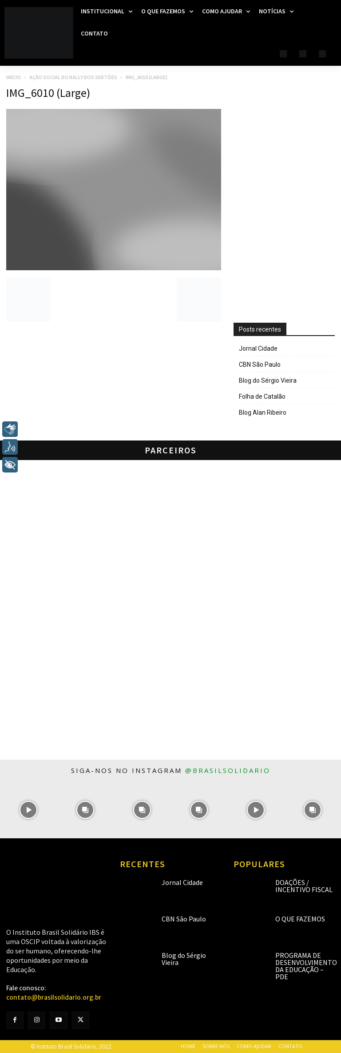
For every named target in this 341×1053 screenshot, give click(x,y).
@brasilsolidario (227, 770)
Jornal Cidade (258, 348)
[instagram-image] (28, 809)
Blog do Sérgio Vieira (268, 380)
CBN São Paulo (260, 364)
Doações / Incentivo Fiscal (304, 886)
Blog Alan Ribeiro (262, 412)
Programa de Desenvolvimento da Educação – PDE (306, 966)
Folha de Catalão (262, 396)
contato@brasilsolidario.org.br (53, 997)
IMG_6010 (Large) (48, 92)
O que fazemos (300, 918)
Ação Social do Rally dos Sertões (73, 77)
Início (13, 77)
